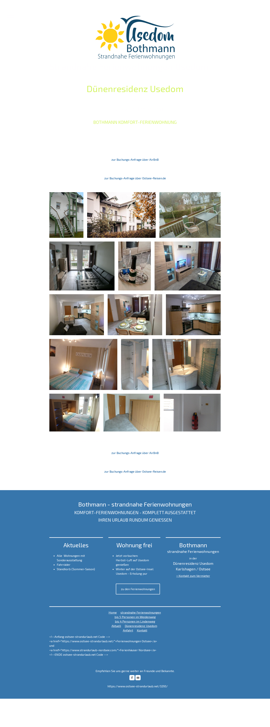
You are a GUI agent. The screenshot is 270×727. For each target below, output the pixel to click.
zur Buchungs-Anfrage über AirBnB (135, 159)
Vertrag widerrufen (94, 710)
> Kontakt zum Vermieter (193, 575)
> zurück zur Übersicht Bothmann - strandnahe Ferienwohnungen (135, 440)
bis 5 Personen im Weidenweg (135, 617)
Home (113, 612)
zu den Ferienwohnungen (138, 589)
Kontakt (142, 630)
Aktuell (116, 626)
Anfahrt (128, 630)
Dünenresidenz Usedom (141, 626)
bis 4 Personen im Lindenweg (135, 621)
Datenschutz (66, 710)
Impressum (53, 710)
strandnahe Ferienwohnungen (140, 612)
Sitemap (77, 710)
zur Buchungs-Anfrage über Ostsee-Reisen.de (135, 178)
